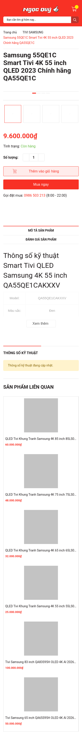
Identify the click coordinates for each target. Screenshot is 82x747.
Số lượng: (10, 157)
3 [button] (43, 93)
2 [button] (39, 93)
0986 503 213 (34, 195)
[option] (41, 100)
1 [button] (34, 93)
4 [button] (48, 93)
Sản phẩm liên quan (28, 387)
